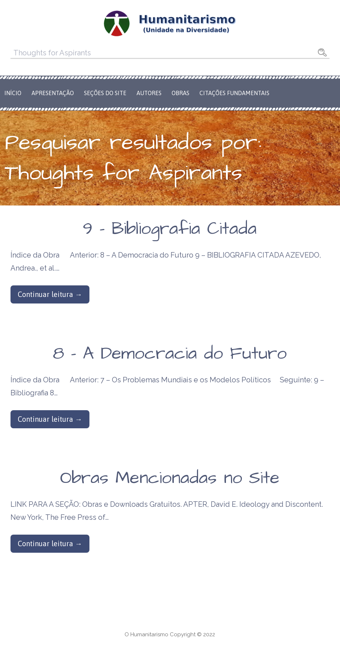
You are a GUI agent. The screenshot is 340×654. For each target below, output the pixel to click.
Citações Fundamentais (234, 93)
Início (12, 93)
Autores (149, 93)
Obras (180, 93)
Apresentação (53, 93)
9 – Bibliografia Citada (170, 229)
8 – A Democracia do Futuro (170, 354)
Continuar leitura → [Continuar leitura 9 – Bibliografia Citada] (50, 294)
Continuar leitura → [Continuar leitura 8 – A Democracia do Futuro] (50, 419)
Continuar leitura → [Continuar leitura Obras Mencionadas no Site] (50, 543)
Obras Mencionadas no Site (170, 478)
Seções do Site (105, 93)
